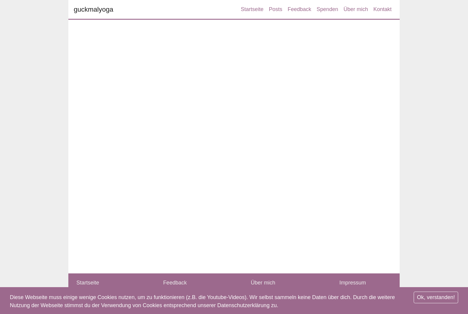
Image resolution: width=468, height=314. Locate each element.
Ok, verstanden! (436, 297)
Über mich (356, 9)
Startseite (252, 9)
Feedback (299, 9)
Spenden (327, 9)
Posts (275, 9)
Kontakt (382, 9)
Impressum (352, 283)
